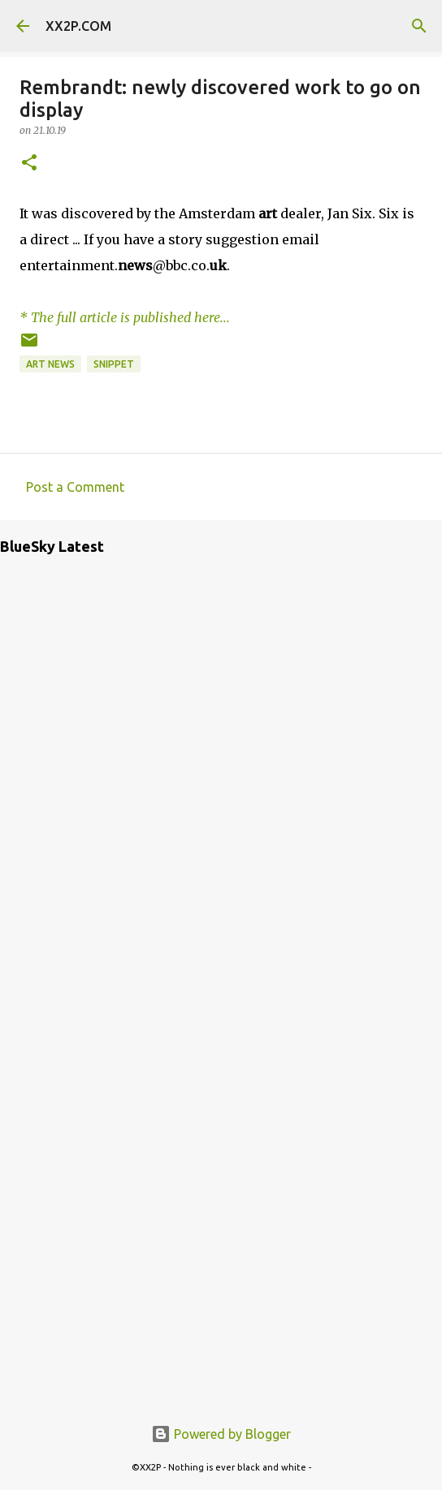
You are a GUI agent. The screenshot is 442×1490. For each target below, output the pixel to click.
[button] (29, 163)
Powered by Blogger (221, 1434)
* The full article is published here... (125, 317)
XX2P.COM (78, 26)
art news (50, 364)
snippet (113, 364)
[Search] (419, 25)
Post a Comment (75, 487)
